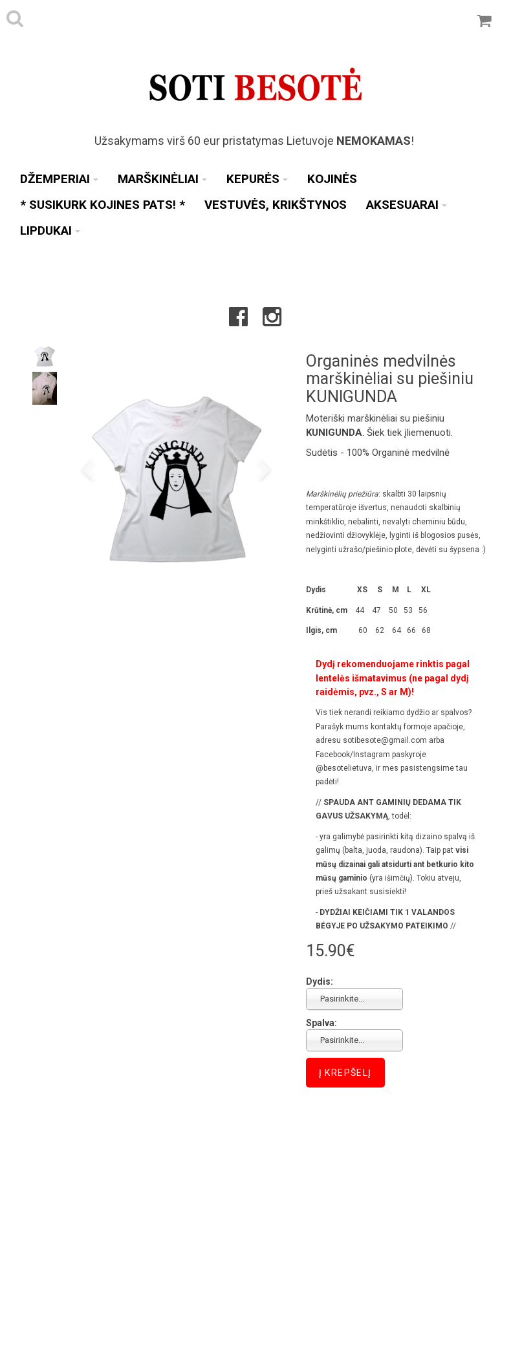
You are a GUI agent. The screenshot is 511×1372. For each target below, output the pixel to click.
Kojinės (332, 178)
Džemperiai (59, 178)
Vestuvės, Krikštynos (275, 204)
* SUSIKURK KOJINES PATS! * (102, 204)
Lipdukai (50, 230)
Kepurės (257, 178)
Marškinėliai (162, 178)
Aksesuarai (406, 204)
